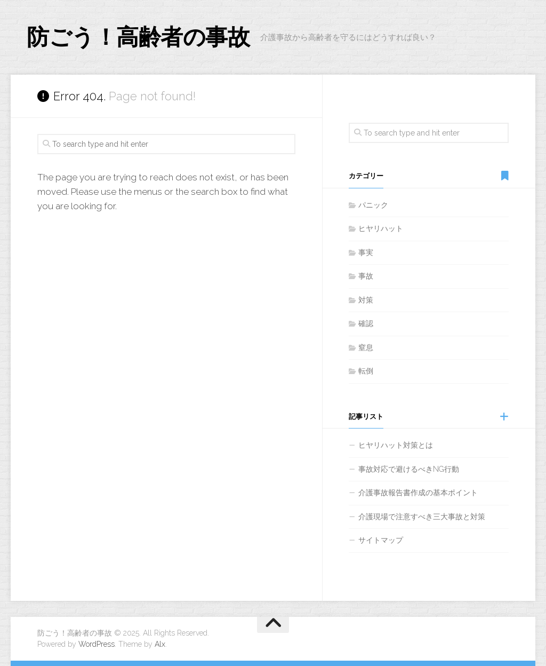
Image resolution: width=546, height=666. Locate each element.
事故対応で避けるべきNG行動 (408, 469)
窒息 (365, 347)
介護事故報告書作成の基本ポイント (418, 492)
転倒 (365, 371)
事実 (365, 252)
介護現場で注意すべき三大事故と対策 (421, 516)
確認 (365, 323)
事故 (365, 276)
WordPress (96, 644)
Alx (160, 644)
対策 (365, 300)
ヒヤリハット (380, 228)
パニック (373, 205)
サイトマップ (380, 540)
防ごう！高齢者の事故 (138, 37)
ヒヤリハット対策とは (395, 445)
